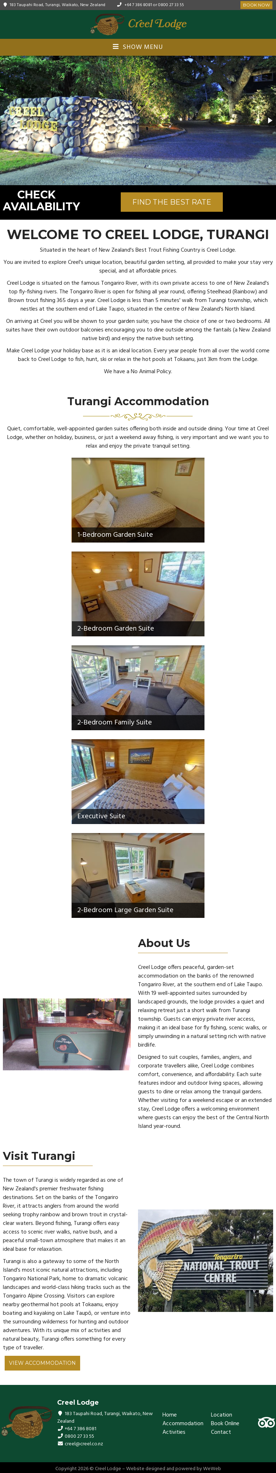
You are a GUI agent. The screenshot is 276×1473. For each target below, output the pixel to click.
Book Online (225, 1423)
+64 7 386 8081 (138, 5)
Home (169, 1415)
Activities (173, 1432)
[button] (269, 120)
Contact (221, 1432)
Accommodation (182, 1423)
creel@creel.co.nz (84, 1444)
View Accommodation (42, 1363)
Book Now (256, 5)
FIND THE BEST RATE (171, 202)
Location (221, 1415)
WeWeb (212, 1469)
